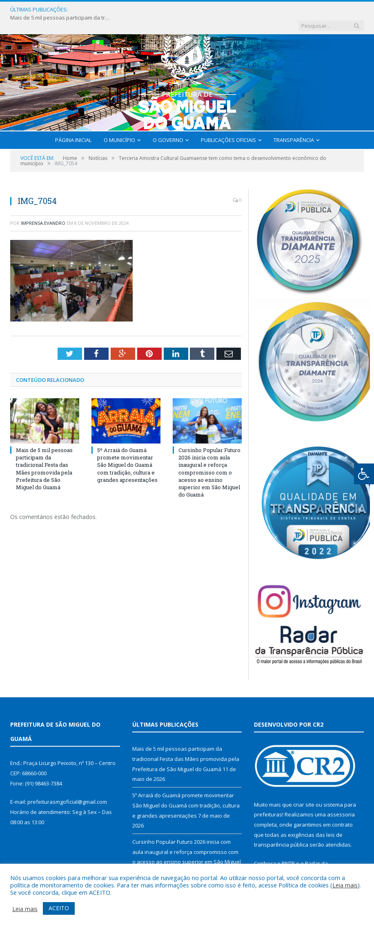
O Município (119, 124)
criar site (303, 788)
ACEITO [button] (59, 908)
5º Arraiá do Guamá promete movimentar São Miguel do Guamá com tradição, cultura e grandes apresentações (127, 449)
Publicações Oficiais (228, 124)
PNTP (288, 847)
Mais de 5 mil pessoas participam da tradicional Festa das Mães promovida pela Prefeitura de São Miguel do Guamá (127, 9)
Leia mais (345, 885)
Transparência (294, 124)
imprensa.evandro (43, 207)
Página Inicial (73, 124)
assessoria (341, 798)
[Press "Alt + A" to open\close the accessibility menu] (364, 474)
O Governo (168, 124)
